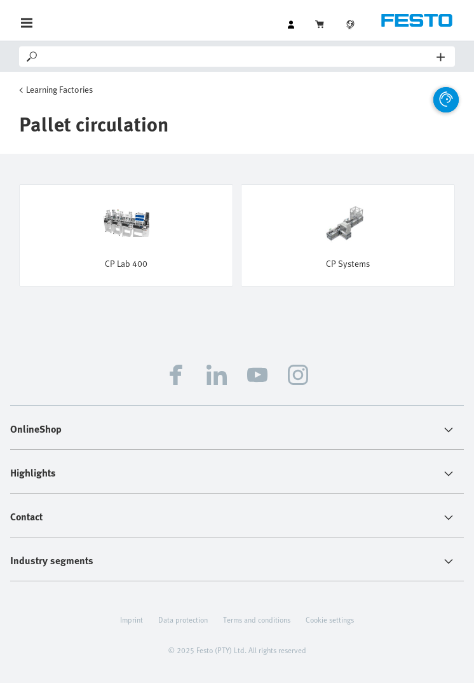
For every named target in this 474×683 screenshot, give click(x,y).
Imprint (131, 619)
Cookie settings (330, 619)
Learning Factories (59, 89)
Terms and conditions (256, 619)
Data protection (183, 619)
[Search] (237, 56)
